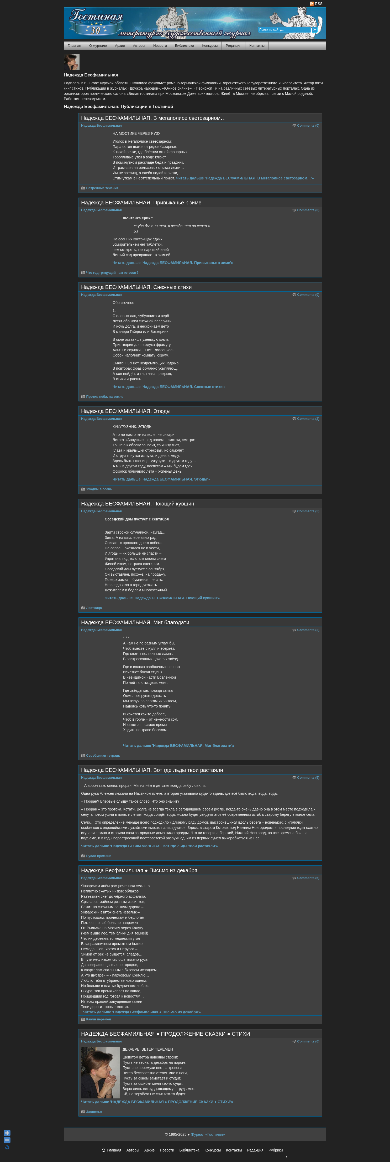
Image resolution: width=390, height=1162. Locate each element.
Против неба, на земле (105, 397)
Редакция (233, 46)
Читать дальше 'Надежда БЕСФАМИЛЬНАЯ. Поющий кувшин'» (162, 598)
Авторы (139, 46)
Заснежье (94, 1112)
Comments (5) (308, 511)
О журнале (98, 46)
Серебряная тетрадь (103, 755)
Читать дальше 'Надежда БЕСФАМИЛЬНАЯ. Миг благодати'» (178, 745)
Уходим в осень (99, 489)
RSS (316, 4)
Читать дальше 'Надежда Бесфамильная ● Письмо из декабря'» (142, 1012)
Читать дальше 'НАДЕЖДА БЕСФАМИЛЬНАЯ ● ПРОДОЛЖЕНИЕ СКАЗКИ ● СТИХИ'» (157, 1102)
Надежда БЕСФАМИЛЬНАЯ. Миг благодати (135, 622)
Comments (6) (308, 878)
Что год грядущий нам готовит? (112, 273)
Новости (160, 46)
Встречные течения (102, 188)
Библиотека (184, 46)
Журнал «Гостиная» (208, 1134)
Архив (120, 46)
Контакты (257, 46)
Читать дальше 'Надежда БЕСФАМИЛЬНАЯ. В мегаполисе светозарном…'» (245, 178)
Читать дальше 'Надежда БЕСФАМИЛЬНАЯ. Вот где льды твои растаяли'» (149, 846)
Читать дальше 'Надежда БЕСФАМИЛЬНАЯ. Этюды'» (161, 479)
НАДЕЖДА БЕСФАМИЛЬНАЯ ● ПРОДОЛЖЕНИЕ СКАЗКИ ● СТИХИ (165, 1034)
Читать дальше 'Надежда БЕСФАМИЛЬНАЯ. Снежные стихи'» (169, 387)
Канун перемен (98, 1019)
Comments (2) (308, 419)
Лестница (94, 608)
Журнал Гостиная (88, 22)
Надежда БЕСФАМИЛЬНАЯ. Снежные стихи (136, 287)
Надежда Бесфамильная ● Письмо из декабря (139, 870)
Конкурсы (210, 46)
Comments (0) (308, 125)
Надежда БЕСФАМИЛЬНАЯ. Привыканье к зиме (141, 202)
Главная (74, 46)
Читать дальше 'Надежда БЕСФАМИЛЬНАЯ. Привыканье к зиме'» (173, 263)
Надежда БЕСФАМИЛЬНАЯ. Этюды (126, 411)
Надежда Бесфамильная (101, 125)
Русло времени (99, 856)
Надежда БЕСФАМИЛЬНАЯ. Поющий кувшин (137, 504)
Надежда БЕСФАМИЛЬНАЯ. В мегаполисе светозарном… (153, 118)
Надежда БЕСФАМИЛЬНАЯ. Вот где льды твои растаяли (152, 770)
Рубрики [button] (278, 1151)
